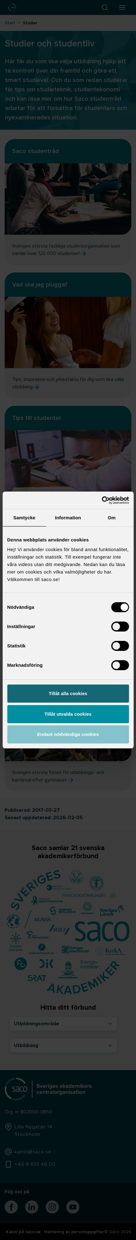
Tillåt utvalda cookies (68, 714)
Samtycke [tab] (24, 517)
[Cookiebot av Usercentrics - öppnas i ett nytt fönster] (101, 500)
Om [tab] (111, 517)
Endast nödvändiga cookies (68, 734)
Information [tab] (68, 517)
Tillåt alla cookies (68, 693)
